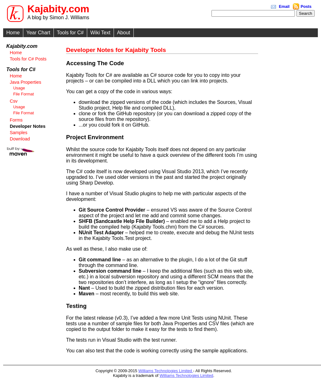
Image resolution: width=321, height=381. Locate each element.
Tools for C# (70, 32)
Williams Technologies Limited (165, 370)
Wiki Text (100, 32)
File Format (23, 94)
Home (13, 32)
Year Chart (38, 32)
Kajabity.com (58, 8)
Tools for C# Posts (28, 58)
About (123, 32)
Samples (18, 132)
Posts (306, 6)
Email (284, 6)
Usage (19, 88)
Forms (16, 119)
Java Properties (25, 82)
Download (20, 138)
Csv (14, 101)
